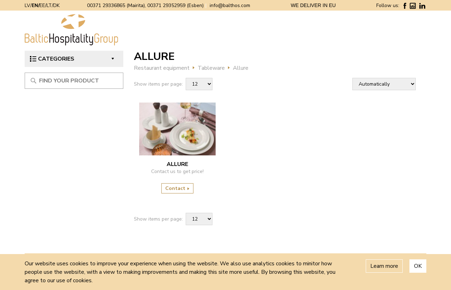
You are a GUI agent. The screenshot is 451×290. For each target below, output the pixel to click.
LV (27, 5)
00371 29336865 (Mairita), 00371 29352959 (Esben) (145, 5)
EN (35, 5)
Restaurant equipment (162, 68)
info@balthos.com (230, 5)
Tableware (211, 68)
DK (56, 5)
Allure (240, 68)
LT (49, 5)
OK (418, 266)
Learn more (384, 266)
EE (42, 5)
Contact (177, 188)
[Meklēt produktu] (74, 81)
